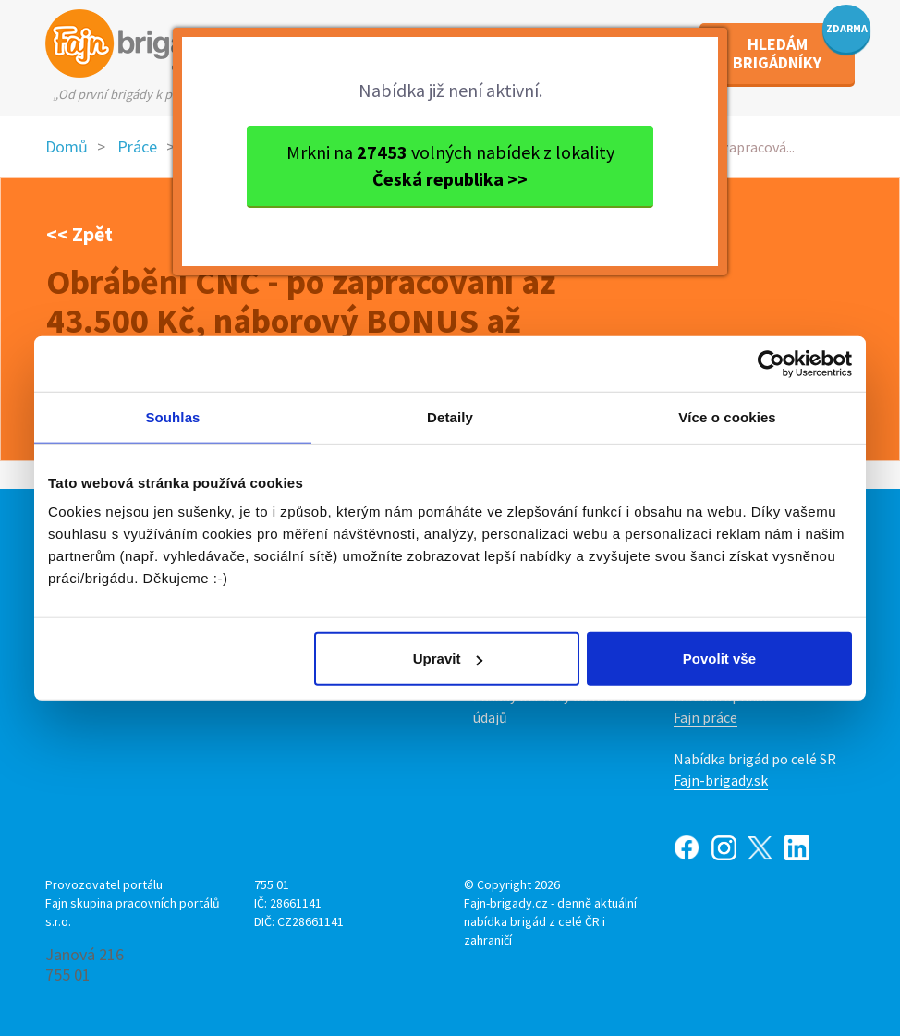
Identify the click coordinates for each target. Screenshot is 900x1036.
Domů (66, 146)
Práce (137, 146)
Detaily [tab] (450, 416)
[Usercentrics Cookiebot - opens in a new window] (771, 363)
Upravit (448, 658)
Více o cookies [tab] (727, 416)
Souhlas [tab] (172, 416)
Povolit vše (719, 658)
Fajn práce (705, 717)
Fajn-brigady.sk (721, 780)
